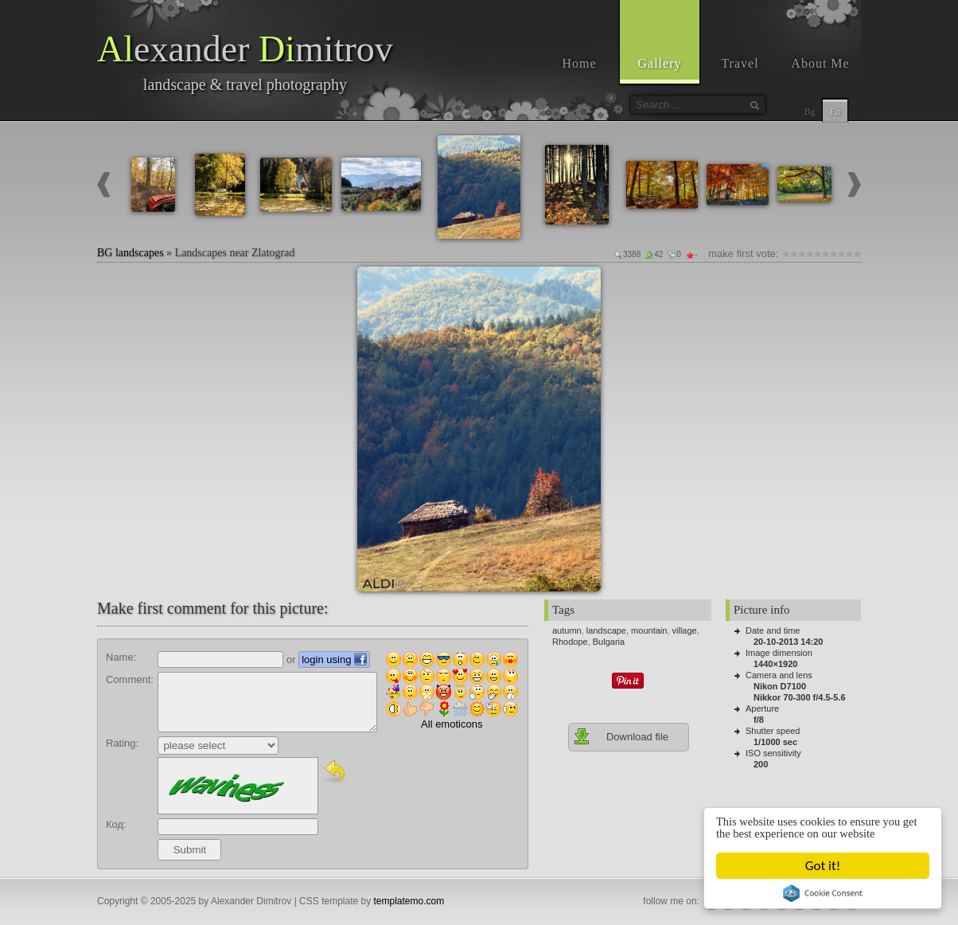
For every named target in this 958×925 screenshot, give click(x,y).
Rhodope (570, 641)
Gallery (660, 63)
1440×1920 (775, 664)
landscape (606, 630)
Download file (620, 736)
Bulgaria (609, 641)
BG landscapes (130, 253)
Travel (739, 63)
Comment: (130, 679)
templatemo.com (409, 901)
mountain (649, 630)
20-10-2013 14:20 (788, 641)
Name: (121, 657)
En (835, 111)
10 (857, 254)
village (684, 630)
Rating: (122, 743)
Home (579, 63)
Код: (116, 824)
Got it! (823, 865)
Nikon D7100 (780, 686)
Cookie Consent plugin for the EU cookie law (823, 893)
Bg (809, 111)
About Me (820, 63)
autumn (567, 630)
